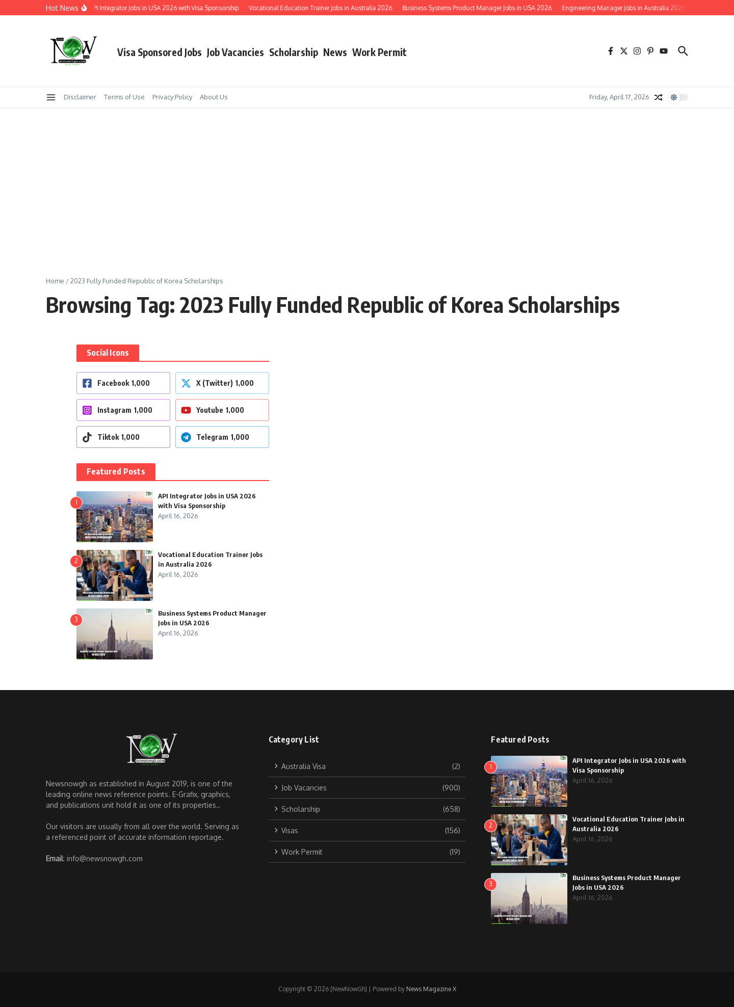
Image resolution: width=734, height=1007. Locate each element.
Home (55, 281)
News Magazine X (431, 989)
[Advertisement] (367, 184)
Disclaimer (80, 97)
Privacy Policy (172, 97)
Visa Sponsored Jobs (159, 52)
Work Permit (379, 52)
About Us (214, 97)
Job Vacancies (235, 52)
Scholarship (293, 52)
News (335, 52)
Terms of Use (124, 97)
